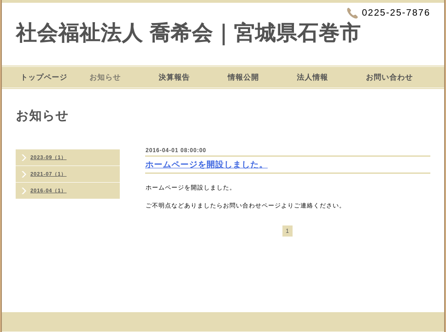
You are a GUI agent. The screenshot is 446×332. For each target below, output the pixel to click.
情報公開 (243, 77)
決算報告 (174, 77)
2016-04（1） (48, 190)
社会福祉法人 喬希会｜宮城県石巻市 (188, 33)
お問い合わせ (389, 77)
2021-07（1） (48, 174)
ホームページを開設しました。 (206, 164)
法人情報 (312, 77)
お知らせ (105, 77)
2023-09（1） (48, 157)
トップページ (43, 77)
